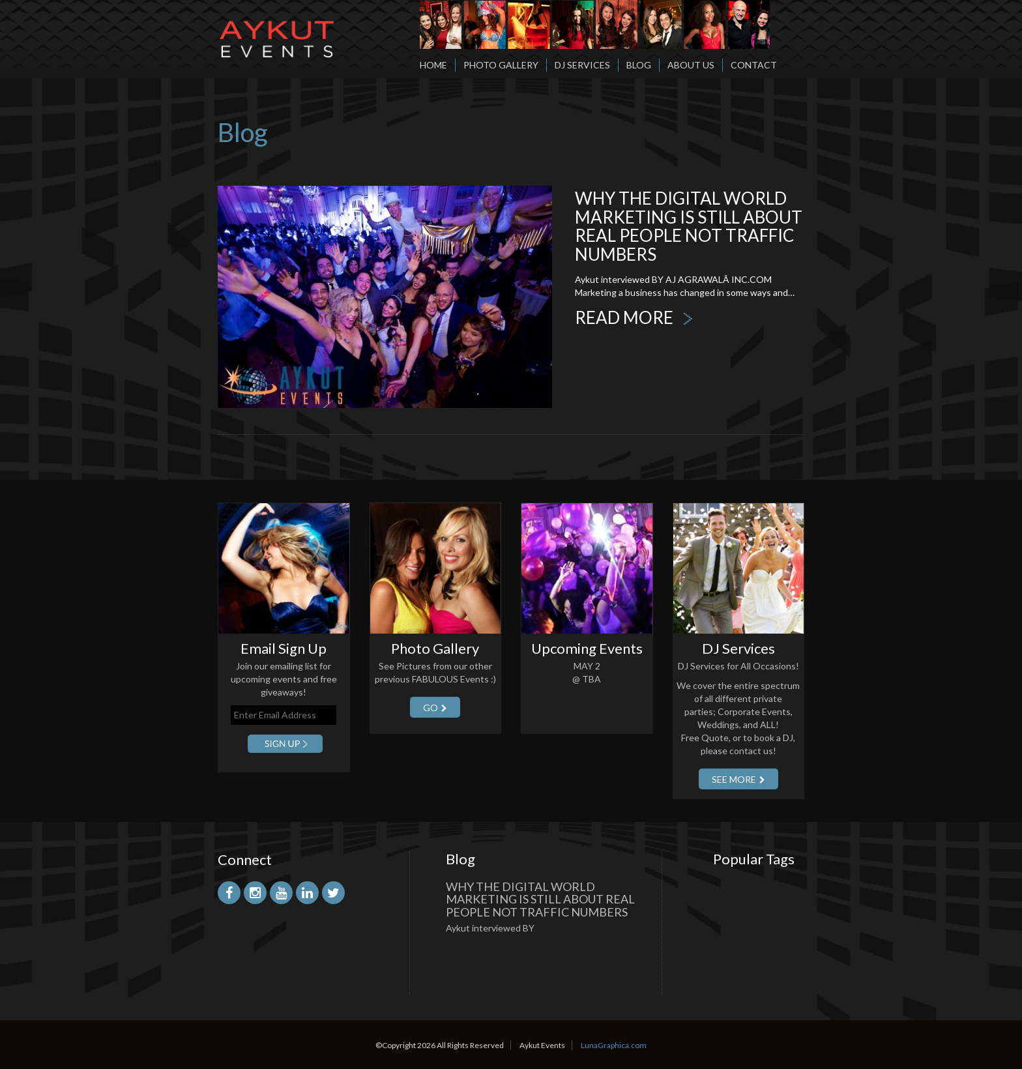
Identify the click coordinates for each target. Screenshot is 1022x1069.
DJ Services (582, 64)
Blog (638, 64)
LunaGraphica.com (614, 1045)
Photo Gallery (500, 64)
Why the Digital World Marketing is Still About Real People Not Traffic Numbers (688, 226)
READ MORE (634, 317)
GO (435, 707)
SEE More (738, 779)
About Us (690, 64)
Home (433, 64)
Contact (754, 64)
